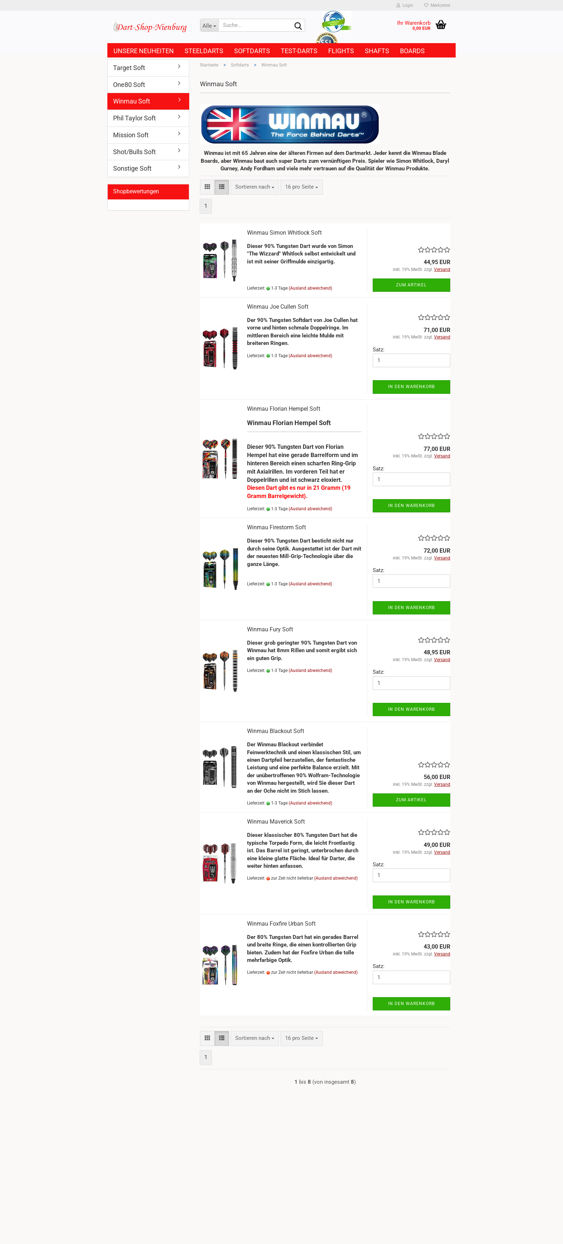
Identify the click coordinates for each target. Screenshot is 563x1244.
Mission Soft (131, 135)
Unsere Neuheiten (143, 51)
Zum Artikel (411, 284)
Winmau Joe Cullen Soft (277, 306)
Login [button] (404, 5)
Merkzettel (437, 5)
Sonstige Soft (132, 168)
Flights (341, 51)
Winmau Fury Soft (270, 629)
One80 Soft (129, 84)
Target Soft (129, 68)
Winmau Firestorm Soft (276, 527)
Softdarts (252, 51)
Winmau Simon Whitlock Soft (284, 232)
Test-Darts (299, 51)
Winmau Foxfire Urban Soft (281, 923)
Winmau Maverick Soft (276, 821)
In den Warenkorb (411, 386)
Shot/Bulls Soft (134, 152)
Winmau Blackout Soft (275, 731)
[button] (207, 187)
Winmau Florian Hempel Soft (283, 408)
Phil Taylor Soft (134, 118)
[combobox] (255, 187)
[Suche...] (209, 25)
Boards (412, 51)
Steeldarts (204, 51)
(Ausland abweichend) (310, 288)
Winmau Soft (131, 101)
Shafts (377, 51)
